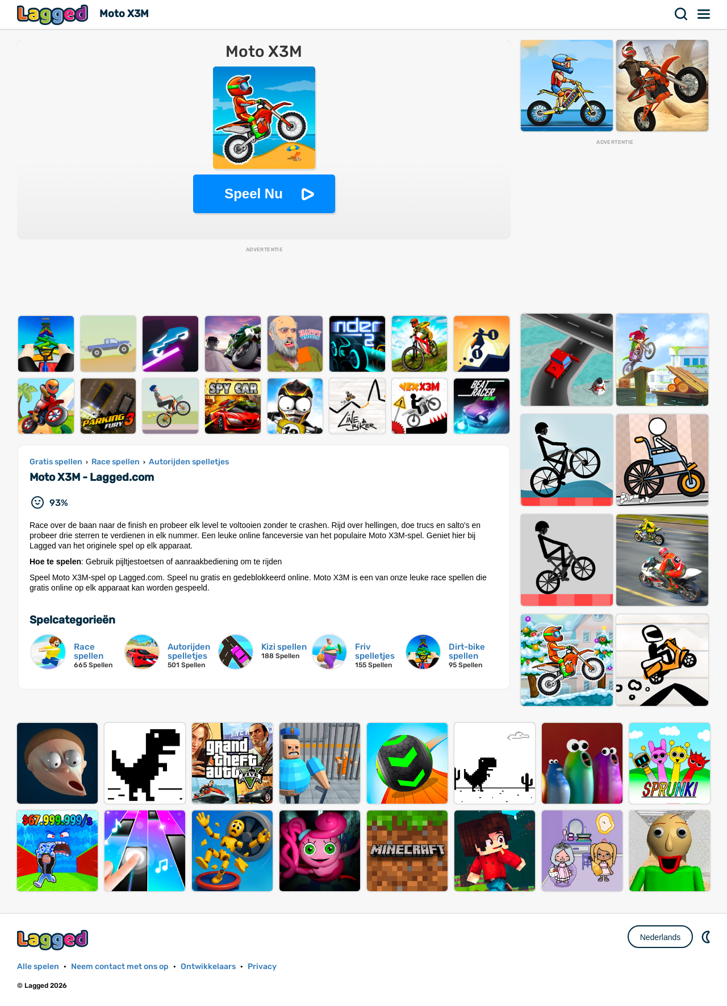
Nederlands (660, 937)
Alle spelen (38, 966)
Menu (704, 14)
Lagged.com (54, 939)
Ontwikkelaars (208, 966)
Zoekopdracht (681, 14)
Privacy (262, 966)
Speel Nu (253, 193)
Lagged (54, 14)
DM (707, 936)
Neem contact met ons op (120, 966)
